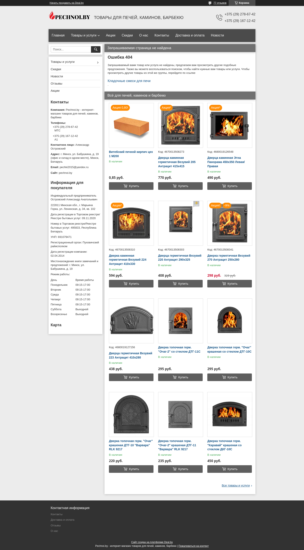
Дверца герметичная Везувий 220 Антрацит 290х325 (179, 258)
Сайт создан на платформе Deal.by (152, 542)
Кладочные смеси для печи (129, 81)
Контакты (162, 35)
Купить (134, 186)
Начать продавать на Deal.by (67, 2)
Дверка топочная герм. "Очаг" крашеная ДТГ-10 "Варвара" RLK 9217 (131, 445)
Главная (58, 35)
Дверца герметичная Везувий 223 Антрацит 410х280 (130, 355)
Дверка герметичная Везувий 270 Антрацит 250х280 (228, 258)
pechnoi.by (65, 172)
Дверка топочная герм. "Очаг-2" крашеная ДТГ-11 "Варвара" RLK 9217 (177, 445)
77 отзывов (220, 2)
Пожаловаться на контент (193, 546)
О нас (143, 35)
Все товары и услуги (236, 485)
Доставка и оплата (190, 35)
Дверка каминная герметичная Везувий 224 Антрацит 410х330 (127, 260)
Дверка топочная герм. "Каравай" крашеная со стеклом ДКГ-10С (224, 445)
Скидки (127, 35)
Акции (110, 35)
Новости (217, 35)
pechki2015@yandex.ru (74, 167)
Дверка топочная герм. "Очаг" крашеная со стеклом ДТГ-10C (229, 349)
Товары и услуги (83, 35)
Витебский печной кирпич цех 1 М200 (131, 154)
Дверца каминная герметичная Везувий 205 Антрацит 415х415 (176, 162)
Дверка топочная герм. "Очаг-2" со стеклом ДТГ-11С (179, 349)
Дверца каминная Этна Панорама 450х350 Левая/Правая (226, 162)
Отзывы (56, 83)
